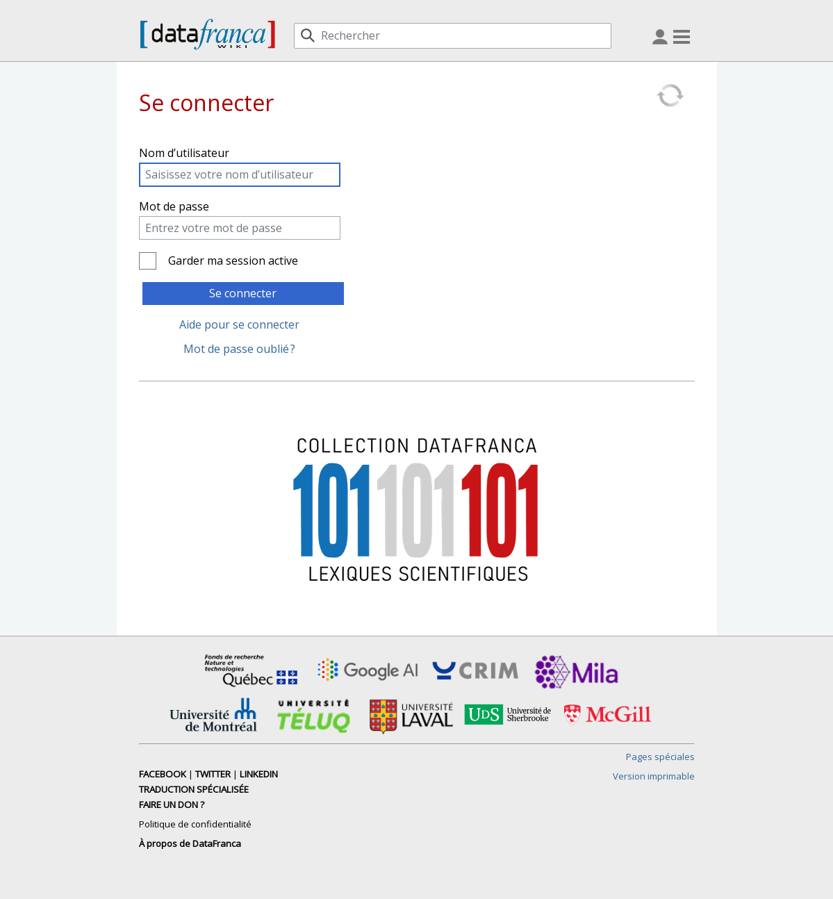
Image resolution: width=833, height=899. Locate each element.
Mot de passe (174, 206)
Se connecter (243, 293)
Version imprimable (654, 776)
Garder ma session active (233, 260)
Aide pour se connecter (239, 324)
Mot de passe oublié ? (239, 348)
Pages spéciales (660, 756)
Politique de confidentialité (195, 824)
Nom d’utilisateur (184, 152)
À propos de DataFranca (190, 843)
